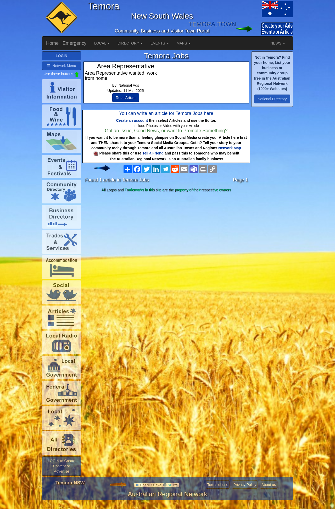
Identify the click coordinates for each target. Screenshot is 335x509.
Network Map (229, 148)
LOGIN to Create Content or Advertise (61, 466)
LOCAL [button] (102, 43)
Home (52, 43)
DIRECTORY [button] (130, 43)
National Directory (272, 99)
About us (268, 485)
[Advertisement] (166, 235)
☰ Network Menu (61, 66)
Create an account (132, 120)
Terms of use (217, 485)
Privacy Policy (244, 485)
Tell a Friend (153, 153)
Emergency (74, 43)
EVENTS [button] (159, 43)
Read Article (125, 98)
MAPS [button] (184, 43)
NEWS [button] (277, 43)
